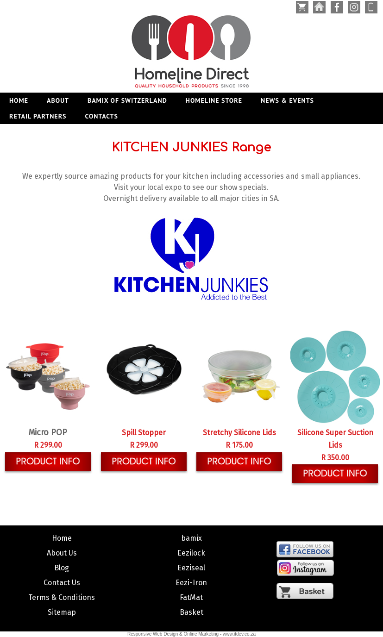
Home (18, 100)
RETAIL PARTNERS (38, 116)
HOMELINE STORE (214, 100)
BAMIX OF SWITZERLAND (127, 100)
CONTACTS (101, 116)
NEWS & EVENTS (287, 100)
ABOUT (58, 100)
